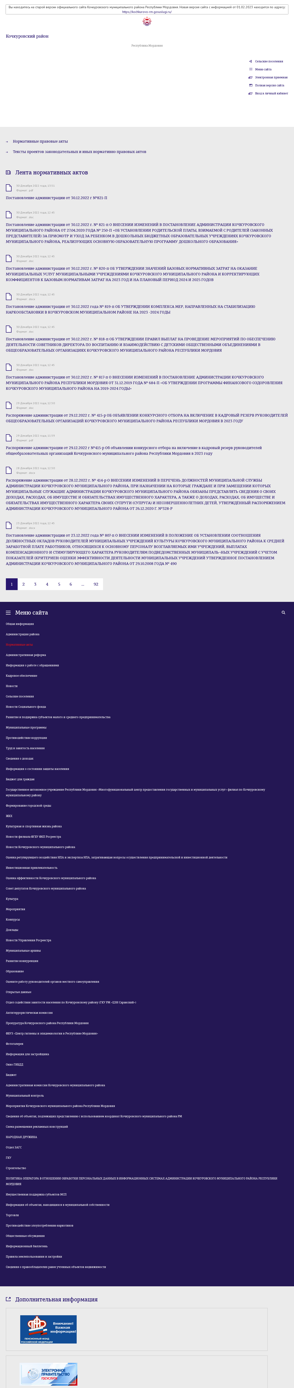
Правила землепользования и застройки (34, 1256)
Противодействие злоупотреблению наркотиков (39, 1225)
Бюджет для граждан (20, 779)
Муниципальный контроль (25, 1095)
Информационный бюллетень (27, 1246)
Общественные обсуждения (25, 1236)
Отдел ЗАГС (14, 1147)
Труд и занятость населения (25, 748)
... (82, 584)
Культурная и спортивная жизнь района (34, 826)
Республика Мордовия (147, 45)
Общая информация (20, 624)
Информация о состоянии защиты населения (37, 769)
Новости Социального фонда (26, 706)
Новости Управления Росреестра (28, 940)
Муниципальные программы (26, 727)
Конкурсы (13, 919)
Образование (15, 971)
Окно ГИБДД (14, 1064)
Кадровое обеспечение (21, 675)
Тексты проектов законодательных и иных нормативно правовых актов (79, 151)
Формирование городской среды (28, 805)
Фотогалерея (14, 1044)
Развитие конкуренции (22, 961)
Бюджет (11, 1075)
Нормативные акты (19, 644)
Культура (12, 899)
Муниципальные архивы (23, 950)
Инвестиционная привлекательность (31, 867)
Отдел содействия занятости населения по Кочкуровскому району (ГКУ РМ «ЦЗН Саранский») (71, 1002)
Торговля (12, 1215)
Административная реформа (26, 655)
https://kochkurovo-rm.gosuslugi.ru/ (147, 12)
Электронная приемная (271, 77)
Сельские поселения (269, 61)
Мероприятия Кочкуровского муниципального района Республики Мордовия (60, 1106)
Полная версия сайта (269, 85)
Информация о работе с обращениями (32, 665)
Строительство (16, 1168)
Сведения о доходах (19, 758)
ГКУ (8, 1157)
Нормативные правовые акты (40, 141)
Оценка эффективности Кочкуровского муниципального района (51, 878)
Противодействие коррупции (26, 738)
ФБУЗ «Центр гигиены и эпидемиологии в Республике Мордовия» (52, 1033)
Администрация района (22, 634)
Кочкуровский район (27, 36)
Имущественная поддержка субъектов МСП (36, 1194)
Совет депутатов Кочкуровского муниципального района (46, 888)
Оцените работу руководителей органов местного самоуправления (52, 981)
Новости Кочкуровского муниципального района (40, 847)
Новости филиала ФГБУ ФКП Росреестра (33, 836)
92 (96, 584)
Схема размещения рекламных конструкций (37, 1126)
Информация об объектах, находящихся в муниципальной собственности (58, 1205)
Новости (12, 686)
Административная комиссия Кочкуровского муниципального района (55, 1085)
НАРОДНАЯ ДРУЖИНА (21, 1137)
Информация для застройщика (27, 1054)
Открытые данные (18, 992)
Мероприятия (15, 909)
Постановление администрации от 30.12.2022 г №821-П (56, 198)
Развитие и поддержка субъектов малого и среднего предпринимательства (58, 717)
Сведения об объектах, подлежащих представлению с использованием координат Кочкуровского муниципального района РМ (94, 1116)
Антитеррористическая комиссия (29, 1012)
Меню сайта (263, 69)
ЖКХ (9, 816)
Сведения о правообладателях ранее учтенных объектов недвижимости (56, 1267)
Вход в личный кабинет (271, 93)
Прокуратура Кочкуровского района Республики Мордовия (47, 1023)
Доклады (12, 930)
